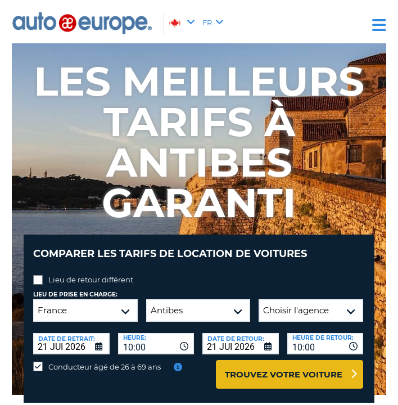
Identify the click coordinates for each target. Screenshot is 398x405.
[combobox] (156, 343)
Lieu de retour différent (90, 279)
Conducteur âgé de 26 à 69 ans (104, 366)
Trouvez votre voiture (283, 374)
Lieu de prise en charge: (75, 294)
